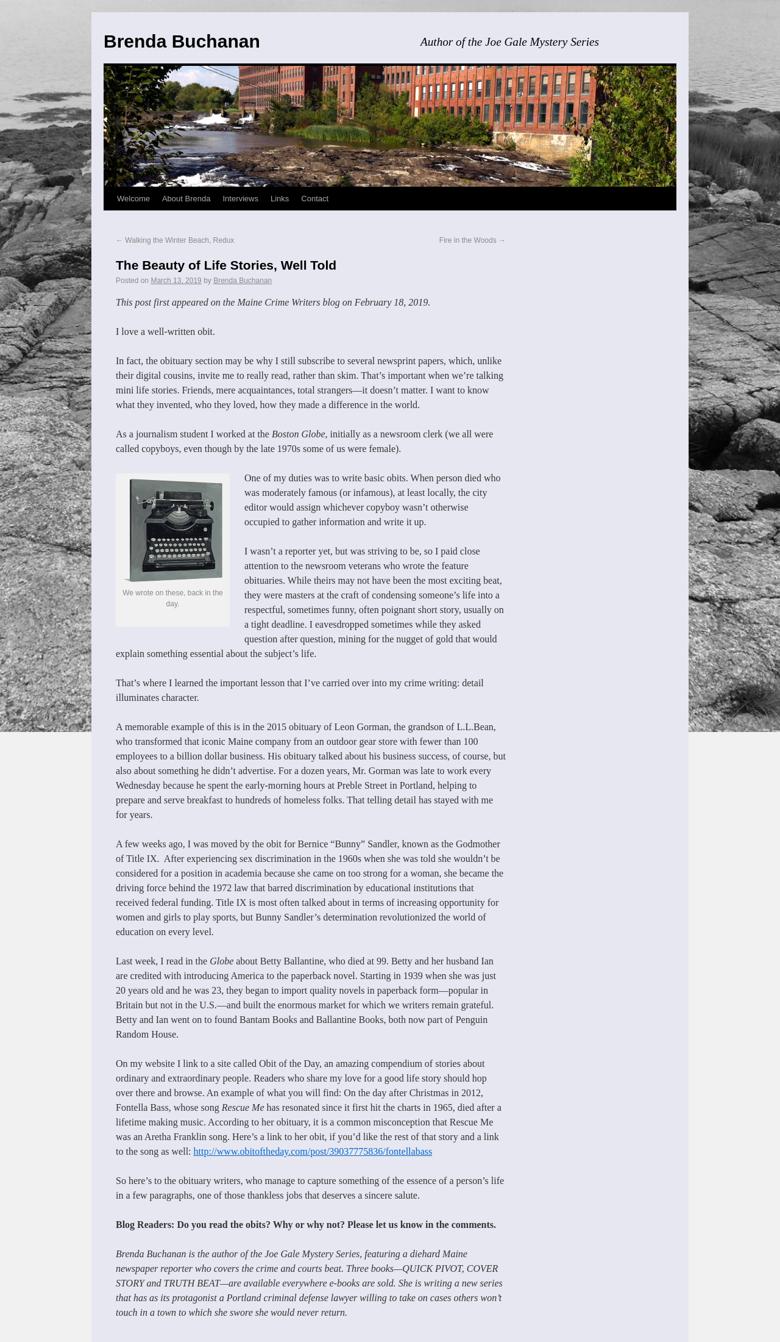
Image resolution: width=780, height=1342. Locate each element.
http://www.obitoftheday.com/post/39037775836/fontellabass (313, 1151)
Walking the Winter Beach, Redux (175, 240)
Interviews (240, 198)
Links (280, 198)
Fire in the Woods (472, 240)
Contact (314, 198)
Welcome (133, 198)
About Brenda (186, 198)
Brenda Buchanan (182, 41)
